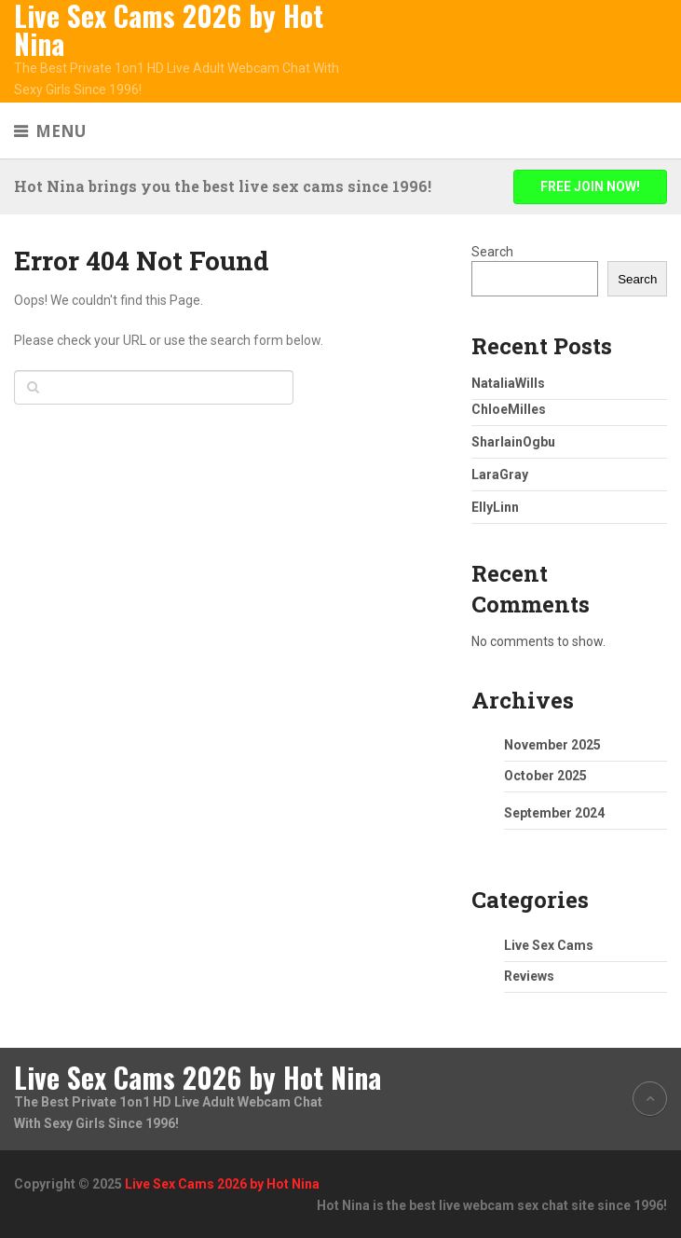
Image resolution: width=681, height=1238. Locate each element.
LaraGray (499, 474)
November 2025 (552, 744)
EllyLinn (495, 507)
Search (492, 251)
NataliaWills (508, 383)
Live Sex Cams (548, 945)
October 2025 (545, 775)
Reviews (529, 976)
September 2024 (554, 812)
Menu (60, 131)
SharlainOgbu (513, 441)
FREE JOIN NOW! (590, 186)
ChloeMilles (508, 409)
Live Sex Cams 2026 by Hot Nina (168, 30)
